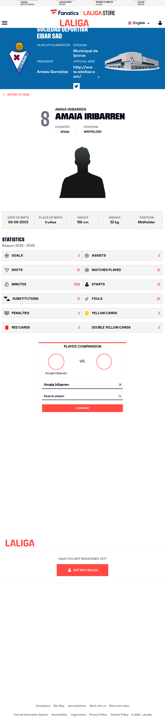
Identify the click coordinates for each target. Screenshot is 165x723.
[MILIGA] (158, 23)
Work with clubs (119, 705)
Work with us (98, 705)
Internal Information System (31, 714)
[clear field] (120, 385)
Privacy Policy (98, 714)
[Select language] (139, 23)
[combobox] (82, 385)
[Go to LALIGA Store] (82, 12)
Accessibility (59, 714)
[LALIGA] (74, 23)
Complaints (43, 705)
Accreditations (77, 705)
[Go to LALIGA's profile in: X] (76, 86)
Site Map (58, 705)
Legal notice (78, 714)
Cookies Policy (119, 714)
